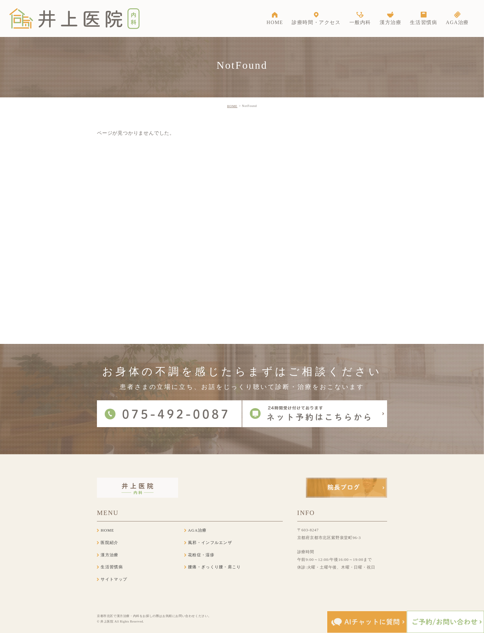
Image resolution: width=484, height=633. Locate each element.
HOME (232, 106)
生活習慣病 (112, 567)
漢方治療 (109, 555)
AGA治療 (197, 530)
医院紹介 (109, 542)
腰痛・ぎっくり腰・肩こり (214, 567)
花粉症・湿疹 (201, 555)
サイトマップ (114, 579)
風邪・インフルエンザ (210, 542)
